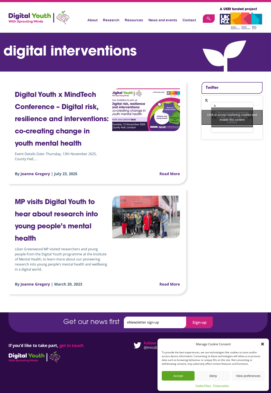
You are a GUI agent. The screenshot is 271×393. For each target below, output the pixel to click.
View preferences (248, 376)
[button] (262, 344)
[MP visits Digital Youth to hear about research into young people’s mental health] (146, 217)
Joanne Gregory (35, 173)
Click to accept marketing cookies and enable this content (232, 117)
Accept (178, 376)
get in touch (71, 345)
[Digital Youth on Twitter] (135, 345)
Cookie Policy (203, 385)
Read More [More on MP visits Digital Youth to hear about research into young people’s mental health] (169, 284)
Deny (213, 376)
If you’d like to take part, (33, 345)
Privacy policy (221, 385)
